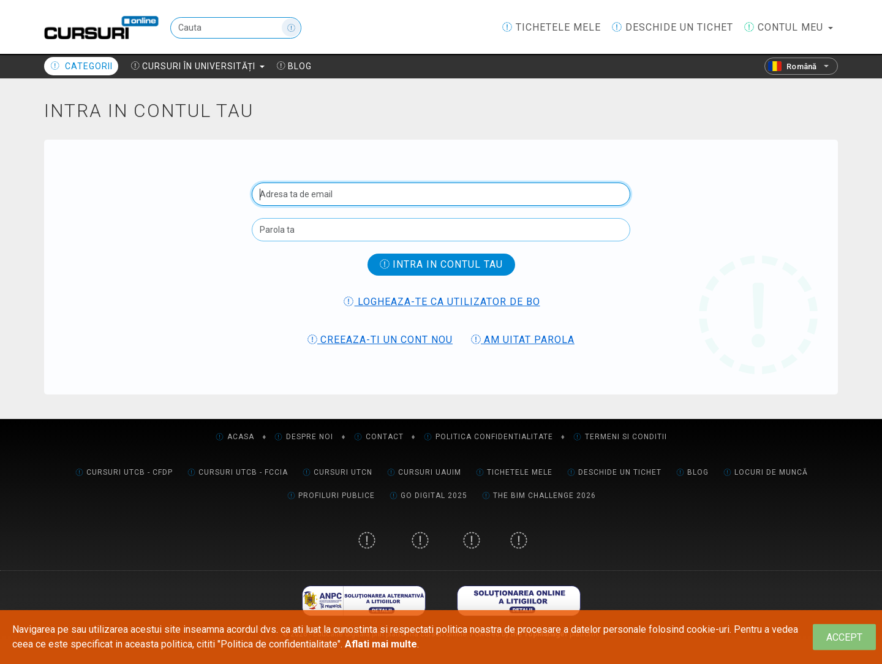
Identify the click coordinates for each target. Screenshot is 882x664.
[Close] (844, 637)
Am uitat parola (523, 339)
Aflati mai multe (381, 644)
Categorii (81, 66)
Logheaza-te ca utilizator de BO (441, 301)
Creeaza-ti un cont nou (380, 339)
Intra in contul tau (441, 264)
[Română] (801, 66)
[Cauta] (235, 28)
